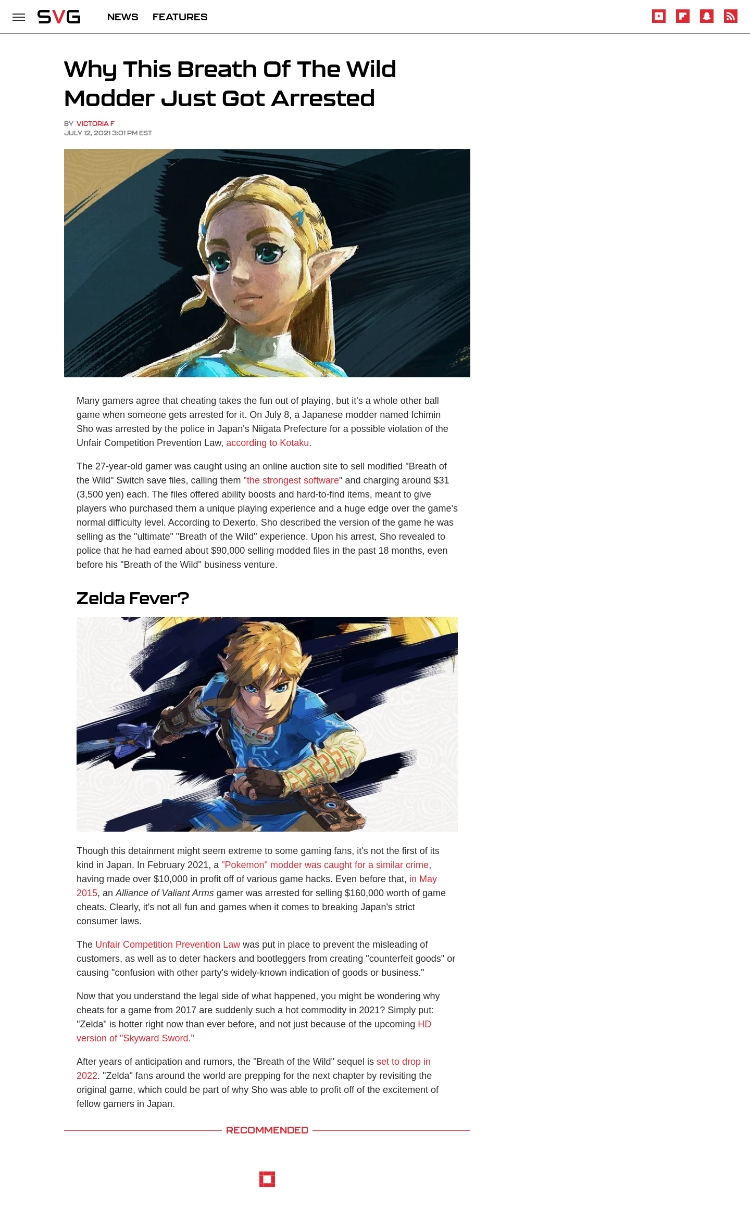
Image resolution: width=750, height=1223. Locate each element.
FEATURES (180, 16)
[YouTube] (659, 21)
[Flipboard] (683, 21)
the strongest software (293, 480)
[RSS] (731, 21)
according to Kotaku (267, 443)
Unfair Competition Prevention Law (167, 944)
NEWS (123, 16)
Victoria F (96, 124)
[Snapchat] (707, 21)
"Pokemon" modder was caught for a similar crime (325, 865)
